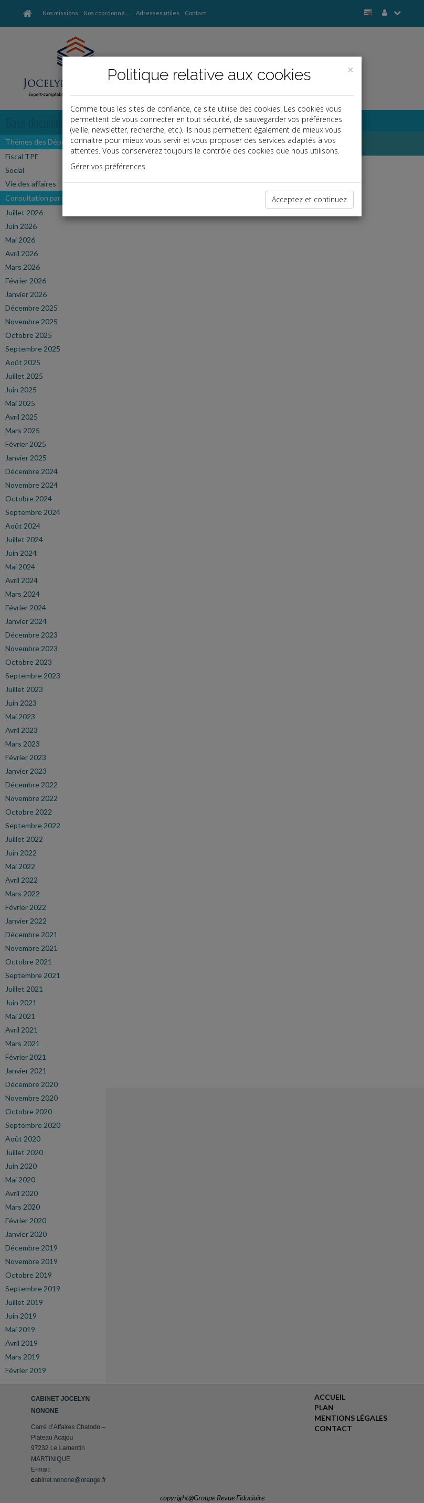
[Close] (350, 69)
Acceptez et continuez (309, 199)
